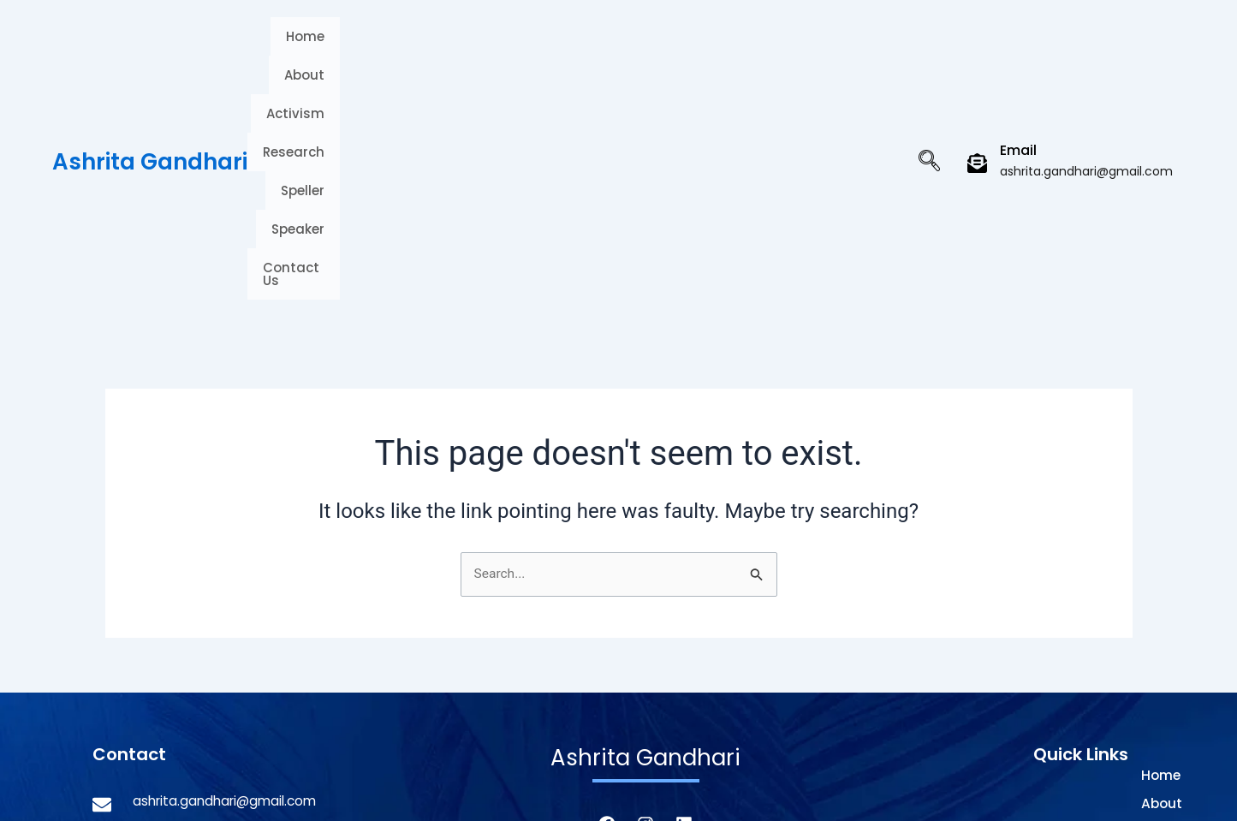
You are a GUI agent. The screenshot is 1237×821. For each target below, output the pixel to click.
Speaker (741, 43)
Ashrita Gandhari (149, 46)
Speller (662, 43)
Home (337, 43)
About (408, 43)
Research (579, 43)
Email (1018, 35)
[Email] (977, 47)
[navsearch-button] (929, 47)
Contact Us (837, 43)
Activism (488, 43)
